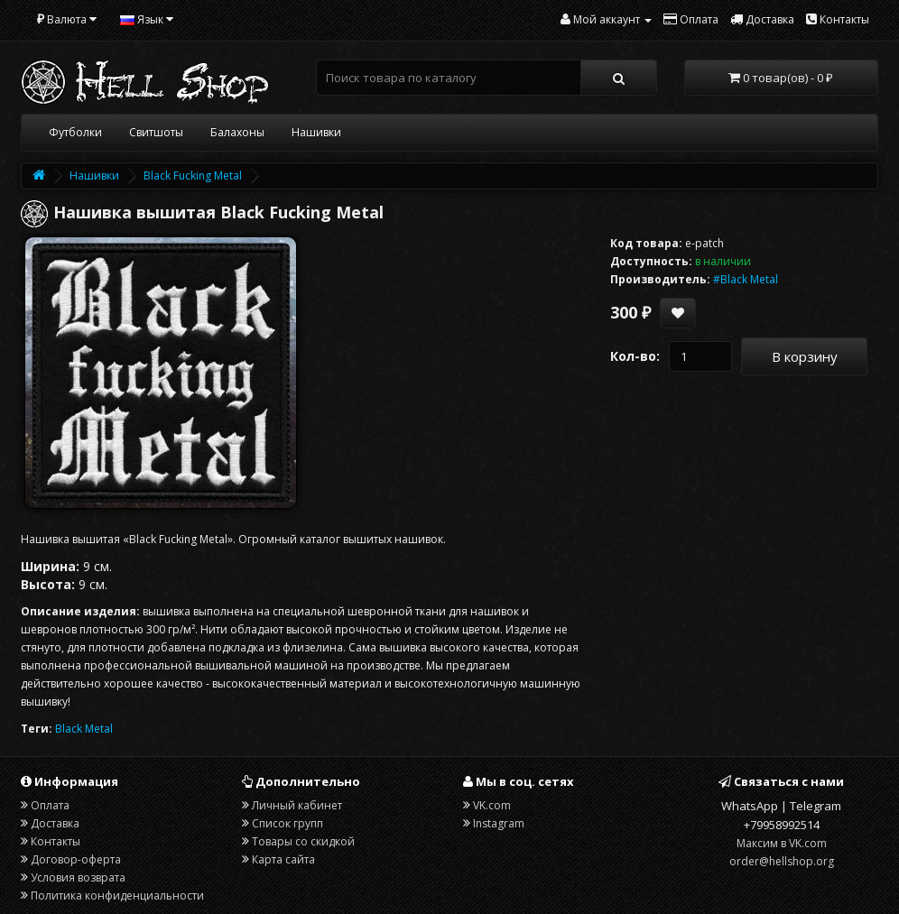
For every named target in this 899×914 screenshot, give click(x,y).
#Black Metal (745, 279)
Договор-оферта (76, 859)
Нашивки (316, 132)
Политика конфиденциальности (117, 895)
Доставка (55, 823)
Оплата (50, 805)
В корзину (805, 356)
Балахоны (237, 132)
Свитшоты (156, 132)
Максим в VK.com (782, 843)
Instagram (498, 823)
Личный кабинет (297, 805)
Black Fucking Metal (193, 175)
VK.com (492, 805)
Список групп (287, 823)
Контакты (55, 841)
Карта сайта (283, 859)
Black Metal (84, 728)
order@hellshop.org (781, 861)
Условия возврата (78, 877)
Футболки (75, 132)
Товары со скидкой (303, 841)
